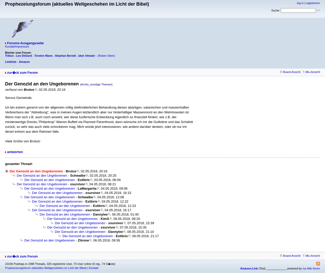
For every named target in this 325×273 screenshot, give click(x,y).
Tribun (9, 55)
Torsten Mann (44, 55)
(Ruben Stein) (106, 55)
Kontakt (93, 267)
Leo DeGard (24, 55)
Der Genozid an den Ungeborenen (42, 175)
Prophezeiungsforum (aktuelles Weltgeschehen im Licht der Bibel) (46, 267)
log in (300, 3)
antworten (15, 152)
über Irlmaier (86, 55)
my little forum (311, 268)
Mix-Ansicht (311, 71)
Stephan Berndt (65, 55)
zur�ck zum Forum (22, 72)
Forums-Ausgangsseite (25, 43)
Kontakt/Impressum (17, 46)
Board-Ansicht (290, 71)
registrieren (313, 3)
